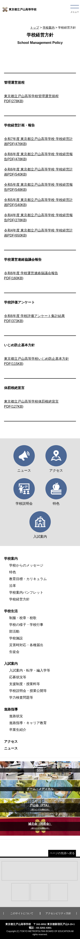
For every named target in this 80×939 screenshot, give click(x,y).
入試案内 (11, 663)
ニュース (11, 748)
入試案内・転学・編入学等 (29, 670)
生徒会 (14, 652)
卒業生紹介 (17, 729)
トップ (34, 27)
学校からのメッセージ (26, 565)
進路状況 (16, 716)
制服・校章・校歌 (22, 618)
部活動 (14, 631)
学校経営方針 (19, 599)
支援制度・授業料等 (24, 684)
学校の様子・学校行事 (26, 624)
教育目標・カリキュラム (28, 579)
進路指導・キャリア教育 (28, 723)
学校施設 (16, 638)
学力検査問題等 (21, 697)
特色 (12, 572)
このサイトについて (21, 913)
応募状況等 (17, 677)
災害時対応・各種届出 (26, 645)
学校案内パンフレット (26, 592)
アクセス (11, 741)
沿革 (12, 585)
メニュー (74, 12)
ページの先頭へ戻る (62, 853)
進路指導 (11, 709)
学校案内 (49, 27)
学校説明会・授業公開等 (28, 690)
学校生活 (11, 611)
